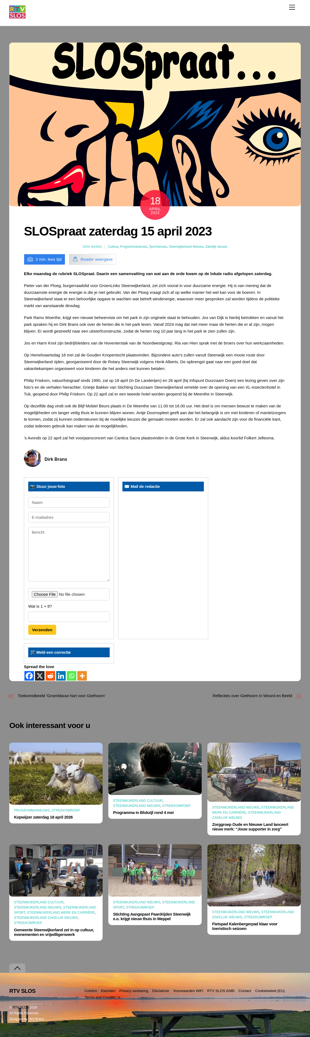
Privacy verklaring (133, 991)
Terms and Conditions (102, 997)
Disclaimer (160, 991)
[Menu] (292, 7)
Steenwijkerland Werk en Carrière (61, 912)
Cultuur (113, 247)
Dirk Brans (92, 246)
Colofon (90, 991)
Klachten (108, 991)
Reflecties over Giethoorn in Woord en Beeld (252, 695)
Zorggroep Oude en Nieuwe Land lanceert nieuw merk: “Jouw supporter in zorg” (250, 826)
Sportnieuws (158, 247)
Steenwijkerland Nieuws (186, 247)
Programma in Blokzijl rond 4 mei (143, 812)
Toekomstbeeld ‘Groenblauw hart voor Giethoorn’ (62, 695)
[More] (82, 676)
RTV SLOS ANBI (221, 991)
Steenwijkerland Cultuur (138, 801)
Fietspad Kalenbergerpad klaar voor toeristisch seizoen (244, 926)
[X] (40, 676)
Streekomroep (66, 810)
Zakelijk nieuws (216, 247)
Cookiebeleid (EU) (270, 991)
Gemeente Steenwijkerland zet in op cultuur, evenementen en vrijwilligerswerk (54, 932)
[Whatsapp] (71, 676)
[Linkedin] (61, 676)
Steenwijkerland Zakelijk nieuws (46, 918)
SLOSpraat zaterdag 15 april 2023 (118, 231)
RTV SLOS (21, 1007)
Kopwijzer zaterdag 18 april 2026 (43, 817)
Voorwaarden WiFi (188, 991)
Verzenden (42, 629)
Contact (245, 991)
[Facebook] (29, 676)
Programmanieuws (133, 247)
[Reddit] (50, 676)
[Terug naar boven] (17, 968)
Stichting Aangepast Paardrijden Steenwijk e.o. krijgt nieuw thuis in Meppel (152, 916)
